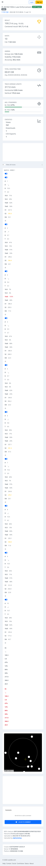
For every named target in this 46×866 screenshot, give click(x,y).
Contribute (20, 863)
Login (32, 2)
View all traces (10, 165)
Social (14, 863)
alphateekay (17, 838)
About (32, 863)
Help (4, 863)
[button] (43, 9)
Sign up (39, 2)
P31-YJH (4, 12)
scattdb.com (12, 860)
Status (27, 863)
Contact (8, 863)
